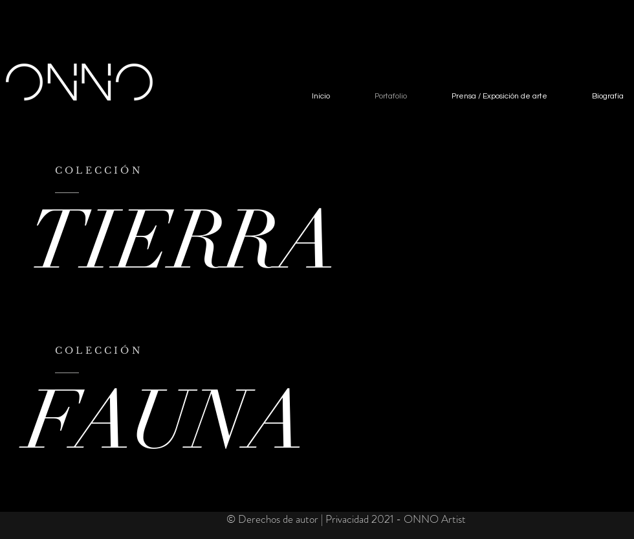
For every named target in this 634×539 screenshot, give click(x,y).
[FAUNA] (248, 421)
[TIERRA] (192, 241)
